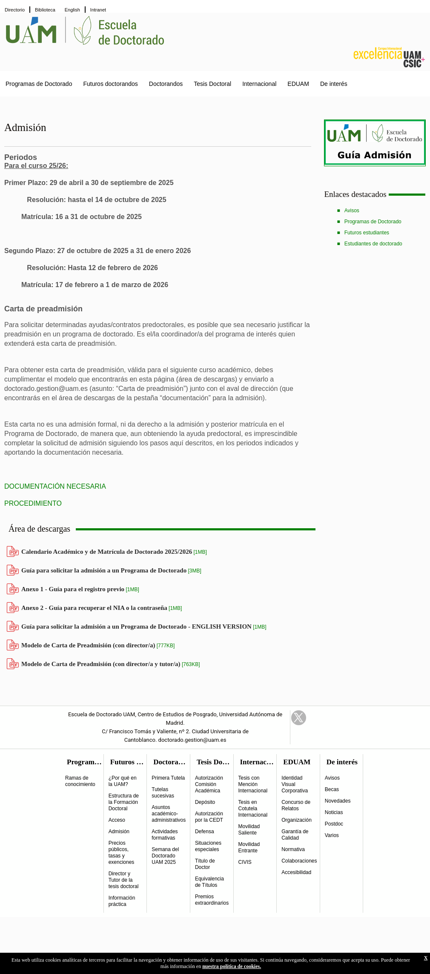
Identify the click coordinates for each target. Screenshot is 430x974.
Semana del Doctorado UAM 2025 (165, 855)
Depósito (205, 802)
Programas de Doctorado (39, 83)
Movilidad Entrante (249, 847)
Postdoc (334, 824)
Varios (332, 835)
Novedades (338, 801)
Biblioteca (45, 9)
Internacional (259, 83)
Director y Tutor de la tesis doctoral (124, 880)
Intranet (98, 9)
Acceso (117, 820)
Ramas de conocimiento (80, 781)
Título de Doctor (205, 864)
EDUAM (298, 83)
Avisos (351, 211)
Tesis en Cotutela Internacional (253, 808)
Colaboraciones (299, 861)
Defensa (204, 831)
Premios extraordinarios (212, 900)
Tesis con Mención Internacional (253, 784)
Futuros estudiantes (366, 233)
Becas (332, 789)
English (72, 9)
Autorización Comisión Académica (209, 784)
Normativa (293, 849)
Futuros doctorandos (110, 83)
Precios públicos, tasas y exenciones (122, 852)
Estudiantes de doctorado (373, 244)
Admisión (119, 831)
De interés (333, 83)
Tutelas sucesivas (163, 792)
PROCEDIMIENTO (33, 503)
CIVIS (245, 862)
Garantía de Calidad (294, 835)
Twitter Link (298, 717)
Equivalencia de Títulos (209, 882)
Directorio (15, 9)
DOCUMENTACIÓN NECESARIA (55, 486)
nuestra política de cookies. (231, 966)
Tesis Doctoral (212, 83)
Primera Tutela (168, 778)
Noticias (334, 812)
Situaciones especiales (208, 846)
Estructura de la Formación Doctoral (124, 802)
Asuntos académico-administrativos (169, 813)
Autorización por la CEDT (209, 817)
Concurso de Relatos (295, 805)
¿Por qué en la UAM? (123, 781)
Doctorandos (166, 83)
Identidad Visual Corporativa (294, 784)
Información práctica (122, 901)
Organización (296, 820)
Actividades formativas (165, 835)
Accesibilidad (296, 872)
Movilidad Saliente (249, 829)
